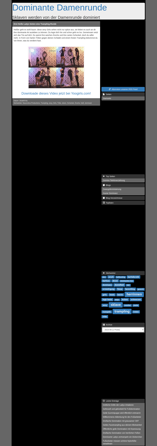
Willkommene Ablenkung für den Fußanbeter (122, 417)
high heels (107, 299)
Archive (107, 325)
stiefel (135, 305)
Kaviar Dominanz (110, 193)
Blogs (107, 185)
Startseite (107, 98)
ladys (117, 300)
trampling (122, 311)
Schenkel (70, 103)
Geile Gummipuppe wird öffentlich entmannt (121, 413)
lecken (125, 299)
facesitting (130, 289)
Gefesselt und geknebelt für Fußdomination (121, 409)
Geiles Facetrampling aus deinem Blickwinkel (122, 425)
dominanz (107, 285)
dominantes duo (126, 281)
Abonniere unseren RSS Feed (123, 89)
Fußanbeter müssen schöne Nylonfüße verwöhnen (119, 442)
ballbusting (120, 277)
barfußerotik (133, 277)
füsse (119, 289)
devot (115, 281)
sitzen (64, 103)
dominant (88, 103)
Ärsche (77, 103)
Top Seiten (109, 176)
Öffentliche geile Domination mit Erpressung (122, 429)
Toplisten (108, 203)
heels (112, 295)
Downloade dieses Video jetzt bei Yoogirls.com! (56, 93)
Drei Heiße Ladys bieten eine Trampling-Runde (35, 24)
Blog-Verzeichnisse (112, 198)
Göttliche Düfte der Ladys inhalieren (118, 405)
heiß (82, 103)
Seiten (107, 94)
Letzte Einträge (111, 401)
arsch (111, 277)
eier (128, 285)
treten (136, 312)
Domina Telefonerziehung (114, 180)
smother (127, 305)
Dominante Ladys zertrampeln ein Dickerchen (122, 437)
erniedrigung (109, 289)
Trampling (44, 103)
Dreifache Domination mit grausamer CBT (121, 421)
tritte (105, 317)
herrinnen (134, 294)
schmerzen (136, 299)
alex (104, 277)
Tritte (59, 103)
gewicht (141, 289)
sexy (50, 103)
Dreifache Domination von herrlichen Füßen (121, 433)
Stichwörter (109, 273)
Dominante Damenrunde (59, 7)
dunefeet (119, 285)
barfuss (106, 281)
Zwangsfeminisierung (112, 189)
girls (105, 295)
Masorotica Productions (31, 103)
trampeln (107, 312)
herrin (120, 295)
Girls (54, 103)
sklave (116, 305)
